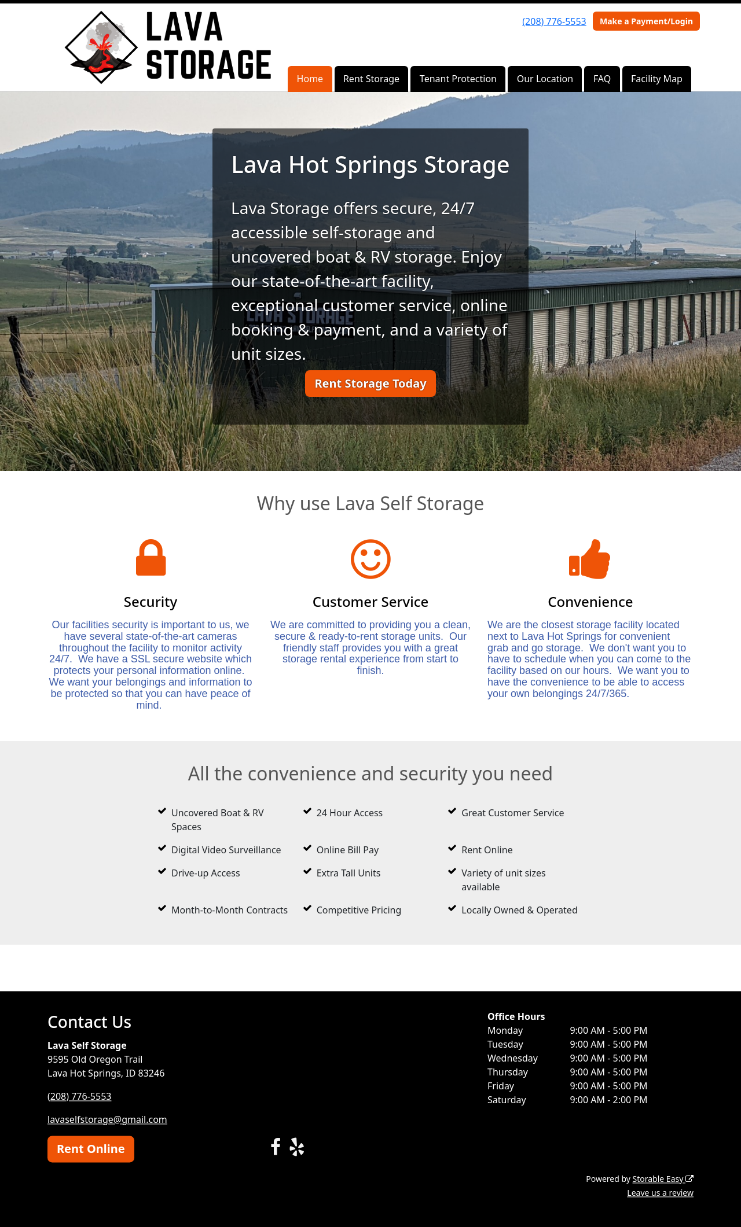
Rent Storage (371, 78)
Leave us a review (660, 1192)
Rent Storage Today (370, 383)
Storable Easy (663, 1178)
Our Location (545, 78)
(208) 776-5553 (554, 21)
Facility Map (657, 78)
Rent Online (91, 1148)
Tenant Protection (458, 78)
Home (310, 78)
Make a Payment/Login (646, 21)
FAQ (602, 78)
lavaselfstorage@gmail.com (107, 1119)
